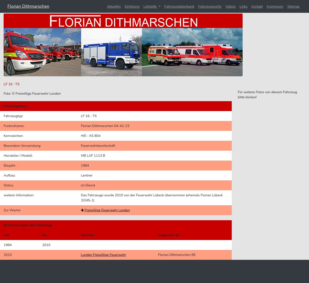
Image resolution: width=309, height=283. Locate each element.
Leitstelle (150, 6)
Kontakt (257, 6)
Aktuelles (114, 6)
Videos (230, 6)
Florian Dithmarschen (28, 6)
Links (243, 6)
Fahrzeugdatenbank (179, 6)
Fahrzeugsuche (210, 6)
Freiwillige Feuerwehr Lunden (105, 210)
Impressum (275, 6)
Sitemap (293, 6)
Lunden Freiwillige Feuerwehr (103, 255)
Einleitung (132, 6)
